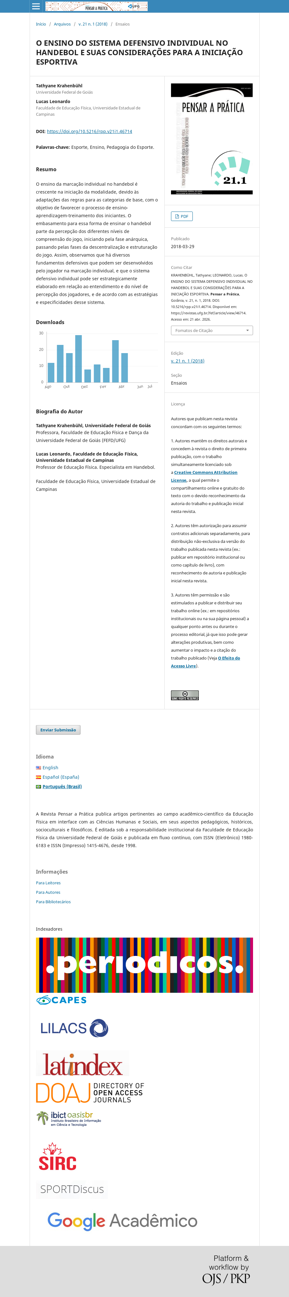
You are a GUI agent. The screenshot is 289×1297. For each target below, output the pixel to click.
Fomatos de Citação (194, 330)
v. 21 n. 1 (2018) (93, 24)
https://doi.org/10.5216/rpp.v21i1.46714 (89, 131)
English (50, 768)
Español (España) (61, 777)
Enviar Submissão (58, 730)
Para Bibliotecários (53, 901)
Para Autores (48, 892)
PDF (184, 216)
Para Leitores (48, 883)
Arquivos (62, 24)
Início (41, 24)
